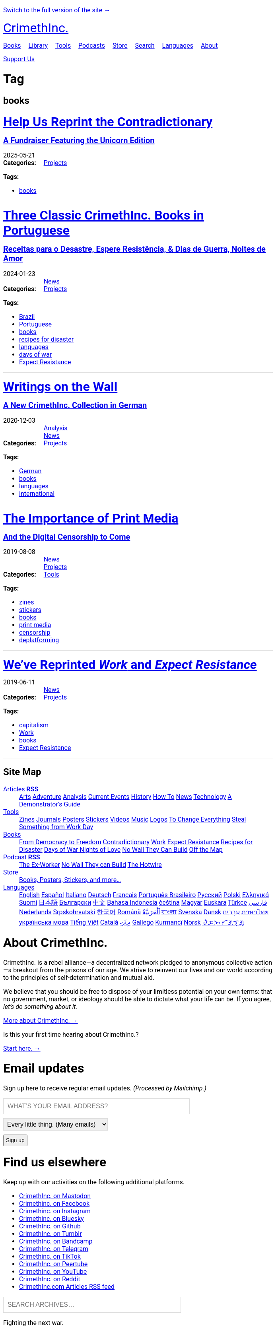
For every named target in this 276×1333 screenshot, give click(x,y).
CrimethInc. (35, 27)
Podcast (15, 857)
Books (12, 45)
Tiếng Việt (84, 922)
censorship (34, 632)
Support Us (19, 59)
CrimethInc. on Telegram (53, 1249)
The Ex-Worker (39, 865)
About (209, 45)
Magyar (191, 902)
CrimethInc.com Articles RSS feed (67, 1286)
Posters (73, 819)
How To (163, 797)
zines (26, 602)
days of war (35, 354)
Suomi (28, 902)
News (52, 281)
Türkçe (237, 902)
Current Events (109, 797)
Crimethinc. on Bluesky (51, 1218)
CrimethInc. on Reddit (49, 1279)
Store (120, 45)
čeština (169, 902)
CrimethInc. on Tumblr (50, 1234)
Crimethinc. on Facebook (54, 1203)
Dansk (212, 912)
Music (139, 819)
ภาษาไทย (254, 912)
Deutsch (99, 895)
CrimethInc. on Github (50, 1226)
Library (38, 45)
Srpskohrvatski (74, 912)
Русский (209, 895)
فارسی (258, 902)
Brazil (27, 317)
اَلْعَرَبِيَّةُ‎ (151, 912)
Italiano (76, 895)
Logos (158, 819)
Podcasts (91, 45)
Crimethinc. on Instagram (55, 1211)
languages (34, 347)
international (36, 493)
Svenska (190, 912)
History (141, 797)
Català (109, 922)
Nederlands (35, 912)
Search (144, 45)
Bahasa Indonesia (132, 902)
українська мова (43, 922)
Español (52, 895)
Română (129, 912)
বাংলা (169, 912)
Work (26, 732)
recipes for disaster (46, 339)
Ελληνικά (255, 895)
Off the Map (206, 849)
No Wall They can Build (94, 865)
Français (125, 895)
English (29, 895)
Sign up (15, 1140)
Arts (25, 797)
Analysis (56, 428)
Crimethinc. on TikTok (50, 1256)
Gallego (143, 922)
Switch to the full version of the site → (56, 10)
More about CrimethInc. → (40, 1020)
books (28, 190)
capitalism (34, 725)
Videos (120, 819)
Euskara (215, 902)
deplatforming (39, 640)
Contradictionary (126, 842)
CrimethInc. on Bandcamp (56, 1241)
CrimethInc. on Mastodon (55, 1196)
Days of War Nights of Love (82, 849)
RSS (32, 789)
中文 (99, 902)
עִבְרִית (231, 912)
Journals (48, 819)
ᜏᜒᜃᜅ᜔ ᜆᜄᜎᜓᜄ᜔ (223, 922)
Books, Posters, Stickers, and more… (70, 880)
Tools (63, 45)
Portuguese (35, 324)
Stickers (97, 819)
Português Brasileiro (167, 895)
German (30, 471)
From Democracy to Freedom (60, 842)
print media (35, 625)
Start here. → (22, 1048)
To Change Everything (199, 819)
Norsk (192, 922)
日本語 (48, 902)
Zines (27, 819)
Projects (55, 163)
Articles (14, 789)
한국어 (106, 912)
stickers (30, 610)
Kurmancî (168, 922)
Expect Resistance (45, 362)
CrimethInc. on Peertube (53, 1264)
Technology (209, 797)
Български (75, 902)
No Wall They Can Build (154, 849)
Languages (177, 45)
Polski (232, 895)
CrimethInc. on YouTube (53, 1271)
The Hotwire (145, 865)
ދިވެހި (125, 922)
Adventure (47, 797)
